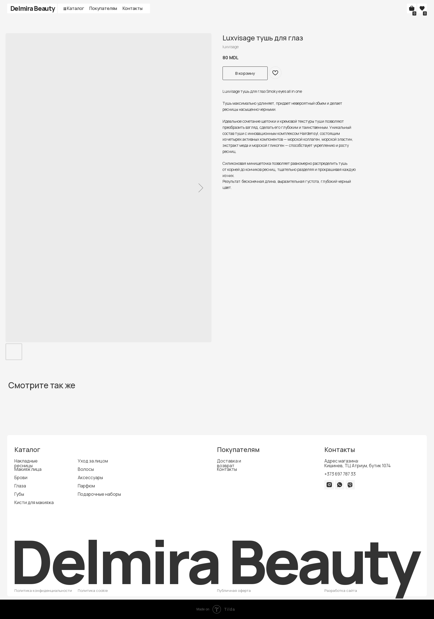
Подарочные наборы (99, 494)
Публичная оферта (234, 590)
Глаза (20, 486)
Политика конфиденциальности (43, 590)
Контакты (133, 8)
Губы (19, 494)
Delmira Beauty (32, 8)
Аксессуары (90, 477)
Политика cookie (93, 590)
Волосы (86, 469)
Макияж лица (28, 469)
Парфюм (86, 486)
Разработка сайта (340, 590)
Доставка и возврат (229, 463)
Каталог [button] (75, 8)
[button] (65, 8)
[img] (329, 484)
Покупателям (103, 8)
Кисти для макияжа (34, 502)
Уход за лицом (93, 461)
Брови (20, 477)
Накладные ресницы (26, 463)
